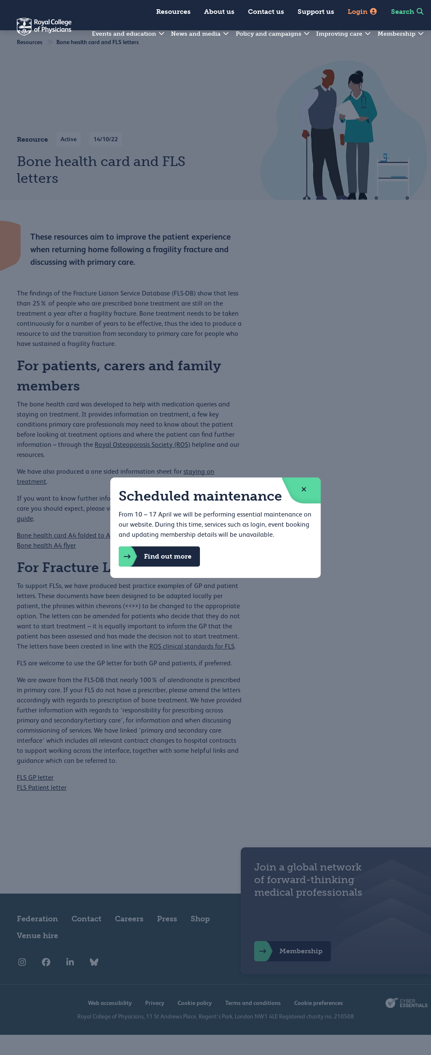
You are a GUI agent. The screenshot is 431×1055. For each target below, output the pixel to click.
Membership (401, 33)
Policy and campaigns (273, 33)
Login (363, 12)
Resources (173, 12)
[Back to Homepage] (36, 32)
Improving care (344, 33)
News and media (200, 33)
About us (219, 12)
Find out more (155, 556)
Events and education (128, 33)
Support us (316, 12)
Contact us (266, 12)
